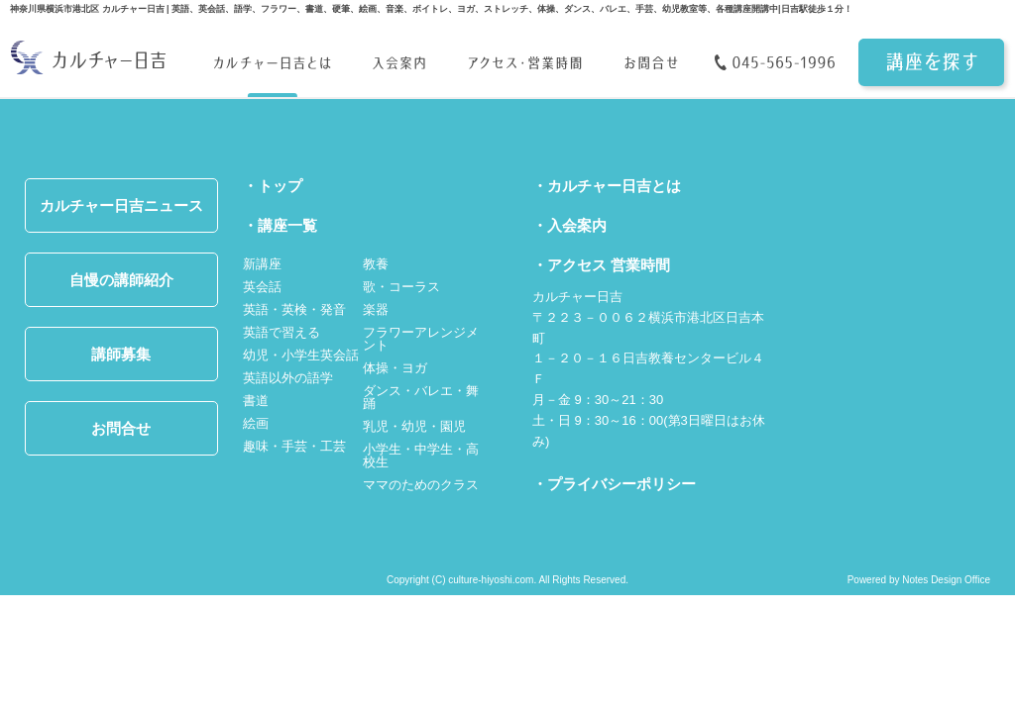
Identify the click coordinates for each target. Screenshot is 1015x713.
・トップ (272, 185)
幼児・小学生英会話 (301, 355)
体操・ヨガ (395, 367)
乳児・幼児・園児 (414, 426)
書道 (256, 400)
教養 (376, 263)
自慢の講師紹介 (121, 279)
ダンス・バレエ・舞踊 (421, 397)
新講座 (262, 263)
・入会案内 (569, 225)
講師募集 (121, 354)
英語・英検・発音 (294, 309)
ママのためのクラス (421, 484)
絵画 (256, 423)
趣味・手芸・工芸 (294, 446)
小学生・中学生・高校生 (421, 455)
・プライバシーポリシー (614, 483)
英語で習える (281, 332)
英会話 (262, 286)
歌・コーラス (401, 286)
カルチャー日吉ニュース (121, 205)
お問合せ (121, 428)
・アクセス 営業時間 (601, 264)
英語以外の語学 (288, 377)
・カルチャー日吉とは (606, 185)
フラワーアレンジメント (421, 339)
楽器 (376, 309)
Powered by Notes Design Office (918, 579)
